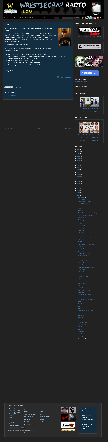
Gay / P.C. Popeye (83, 320)
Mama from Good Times (84, 201)
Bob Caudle (81, 235)
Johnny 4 (80, 210)
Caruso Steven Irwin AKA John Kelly (87, 213)
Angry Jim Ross (82, 324)
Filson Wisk (81, 232)
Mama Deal (81, 246)
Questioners (27, 418)
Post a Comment (11, 95)
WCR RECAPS (10, 18)
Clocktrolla (92, 137)
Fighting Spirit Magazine (84, 253)
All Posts (42, 421)
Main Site (80, 36)
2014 (78, 172)
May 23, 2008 (25, 35)
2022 (78, 154)
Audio (83, 111)
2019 (78, 160)
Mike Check (81, 327)
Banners (42, 419)
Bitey (79, 281)
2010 (78, 181)
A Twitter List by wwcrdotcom (82, 89)
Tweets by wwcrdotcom (81, 81)
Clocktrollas (27, 421)
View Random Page (89, 73)
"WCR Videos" (13, 420)
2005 (78, 193)
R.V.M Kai (80, 308)
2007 (78, 188)
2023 (78, 151)
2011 (78, 179)
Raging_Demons (82, 313)
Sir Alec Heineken (82, 322)
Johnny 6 (80, 301)
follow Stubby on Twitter (64, 77)
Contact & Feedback (45, 416)
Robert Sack (81, 292)
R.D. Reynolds (82, 336)
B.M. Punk (80, 251)
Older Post (67, 129)
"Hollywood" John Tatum (84, 294)
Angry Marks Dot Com (84, 255)
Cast (84, 134)
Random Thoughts (14, 425)
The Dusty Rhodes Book (84, 237)
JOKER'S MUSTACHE (25, 18)
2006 (78, 190)
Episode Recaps (13, 409)
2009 (78, 183)
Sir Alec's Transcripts (93, 140)
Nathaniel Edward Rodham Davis (86, 244)
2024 (78, 149)
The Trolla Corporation (84, 258)
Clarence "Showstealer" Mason (86, 310)
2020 (78, 158)
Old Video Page (94, 108)
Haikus (26, 411)
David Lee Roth (82, 206)
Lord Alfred (81, 271)
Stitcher (94, 36)
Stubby (20, 87)
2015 (78, 170)
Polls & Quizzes (28, 423)
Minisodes (88, 111)
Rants (83, 428)
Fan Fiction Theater (29, 424)
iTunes (85, 36)
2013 (78, 174)
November (81, 339)
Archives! (84, 410)
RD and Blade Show (14, 412)
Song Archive (88, 50)
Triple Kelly (81, 331)
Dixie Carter (81, 230)
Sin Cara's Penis (82, 260)
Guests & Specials (29, 416)
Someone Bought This (88, 422)
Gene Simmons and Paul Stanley (86, 217)
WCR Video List (85, 108)
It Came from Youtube (88, 419)
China (79, 285)
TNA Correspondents (29, 414)
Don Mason (81, 239)
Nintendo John (82, 226)
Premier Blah (81, 315)
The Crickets (81, 269)
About (41, 423)
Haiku (81, 137)
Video (10, 419)
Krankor (80, 274)
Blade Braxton (81, 333)
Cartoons (94, 111)
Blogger (24, 432)
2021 (78, 156)
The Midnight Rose (83, 276)
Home (38, 129)
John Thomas (81, 317)
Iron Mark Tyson (82, 287)
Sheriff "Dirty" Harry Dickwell (85, 215)
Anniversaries (96, 50)
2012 (78, 176)
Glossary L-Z (12, 415)
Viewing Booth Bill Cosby (84, 290)
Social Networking (44, 413)
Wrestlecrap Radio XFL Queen (86, 299)
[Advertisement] (38, 113)
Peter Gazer (81, 304)
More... (84, 431)
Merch (41, 418)
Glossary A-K (95, 134)
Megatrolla (81, 265)
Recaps (80, 134)
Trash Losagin (81, 242)
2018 (78, 163)
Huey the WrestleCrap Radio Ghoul (87, 267)
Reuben (80, 278)
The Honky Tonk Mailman (84, 228)
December (81, 197)
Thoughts (86, 137)
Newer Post (8, 129)
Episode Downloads (14, 410)
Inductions (85, 413)
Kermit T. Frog (81, 262)
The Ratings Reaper (83, 220)
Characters (27, 409)
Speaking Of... (28, 413)
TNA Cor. (88, 134)
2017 (78, 165)
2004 (78, 195)
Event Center (85, 426)
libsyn (89, 36)
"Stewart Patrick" (82, 208)
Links (41, 414)
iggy (79, 306)
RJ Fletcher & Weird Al (84, 203)
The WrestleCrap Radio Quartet (86, 297)
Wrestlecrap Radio (87, 415)
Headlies (84, 417)
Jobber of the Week (87, 424)
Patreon (99, 36)
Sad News (27, 419)
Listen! (41, 411)
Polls (97, 137)
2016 (78, 167)
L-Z (100, 134)
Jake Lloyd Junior (82, 283)
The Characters (82, 199)
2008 (78, 186)
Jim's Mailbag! (83, 140)
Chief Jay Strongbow (83, 248)
